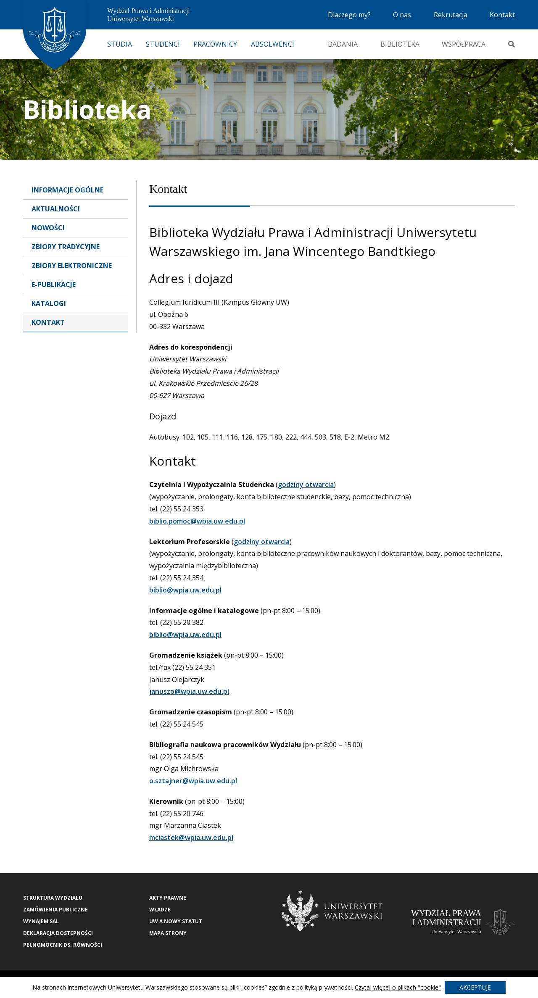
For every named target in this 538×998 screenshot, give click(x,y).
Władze (160, 909)
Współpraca (463, 44)
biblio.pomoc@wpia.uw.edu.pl (197, 521)
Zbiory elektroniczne (72, 265)
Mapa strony (168, 933)
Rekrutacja (450, 14)
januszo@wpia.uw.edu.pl (189, 691)
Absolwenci (272, 44)
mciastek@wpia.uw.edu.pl (191, 837)
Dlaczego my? (349, 14)
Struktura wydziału (52, 897)
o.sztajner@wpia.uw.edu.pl (193, 780)
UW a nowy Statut (175, 921)
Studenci (163, 44)
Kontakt (502, 14)
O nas (402, 14)
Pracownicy (215, 44)
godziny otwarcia (306, 484)
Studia (119, 44)
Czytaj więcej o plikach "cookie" (398, 987)
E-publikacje (54, 284)
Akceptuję (475, 987)
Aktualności (56, 208)
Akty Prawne (167, 897)
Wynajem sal (41, 921)
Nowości (48, 227)
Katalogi (49, 303)
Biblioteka (399, 44)
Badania (343, 44)
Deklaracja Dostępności (58, 933)
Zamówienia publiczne (55, 909)
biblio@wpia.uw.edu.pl (185, 590)
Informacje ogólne (67, 190)
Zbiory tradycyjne (66, 246)
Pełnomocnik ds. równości (62, 944)
